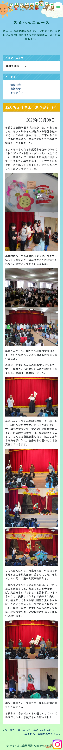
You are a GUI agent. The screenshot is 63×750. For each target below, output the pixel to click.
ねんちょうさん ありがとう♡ (31, 107)
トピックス (16, 92)
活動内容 (15, 85)
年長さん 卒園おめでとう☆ (41, 734)
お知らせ (15, 88)
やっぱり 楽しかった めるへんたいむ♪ (29, 730)
